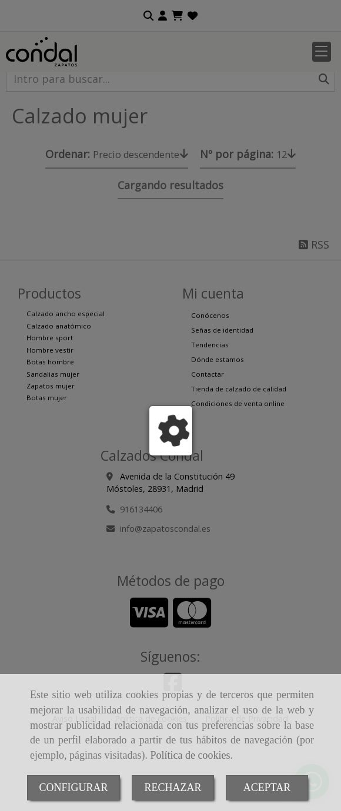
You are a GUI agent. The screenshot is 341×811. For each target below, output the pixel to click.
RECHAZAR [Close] (172, 787)
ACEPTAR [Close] (267, 787)
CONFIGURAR (73, 787)
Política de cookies (190, 755)
